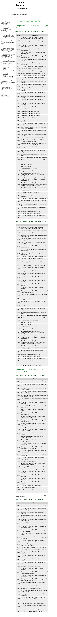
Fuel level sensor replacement (8, 38)
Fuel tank (4, 75)
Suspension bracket (5, 90)
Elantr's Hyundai (4, 20)
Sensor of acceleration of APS (8, 70)
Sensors (4, 45)
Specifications (5, 28)
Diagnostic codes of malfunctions (9, 44)
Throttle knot (5, 74)
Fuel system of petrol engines (8, 27)
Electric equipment (5, 96)
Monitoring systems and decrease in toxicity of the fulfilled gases (8, 79)
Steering (3, 91)
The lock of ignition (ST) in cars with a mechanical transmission (8, 58)
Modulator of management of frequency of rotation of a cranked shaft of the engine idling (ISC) (7, 49)
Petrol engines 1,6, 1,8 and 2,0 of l (8, 21)
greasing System (5, 23)
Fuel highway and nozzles (8, 73)
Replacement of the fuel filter (8, 35)
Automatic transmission (6, 87)
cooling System (5, 24)
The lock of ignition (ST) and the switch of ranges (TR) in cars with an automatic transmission (8, 55)
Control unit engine (6, 60)
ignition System (5, 81)
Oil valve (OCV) (6, 71)
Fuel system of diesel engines (8, 77)
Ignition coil (5, 68)
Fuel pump (5, 69)
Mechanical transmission (7, 86)
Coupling (3, 84)
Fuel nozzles (5, 47)
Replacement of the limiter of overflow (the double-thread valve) (8, 37)
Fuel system (4, 25)
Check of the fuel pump (7, 34)
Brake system (4, 93)
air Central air (4, 95)
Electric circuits (4, 97)
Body (3, 94)
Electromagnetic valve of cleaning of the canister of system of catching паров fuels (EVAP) (8, 65)
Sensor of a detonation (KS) (8, 53)
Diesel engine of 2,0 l (6, 22)
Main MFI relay (6, 67)
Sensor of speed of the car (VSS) (9, 51)
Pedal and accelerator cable (8, 76)
